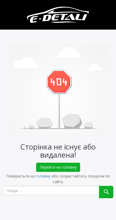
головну (43, 176)
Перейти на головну (58, 167)
